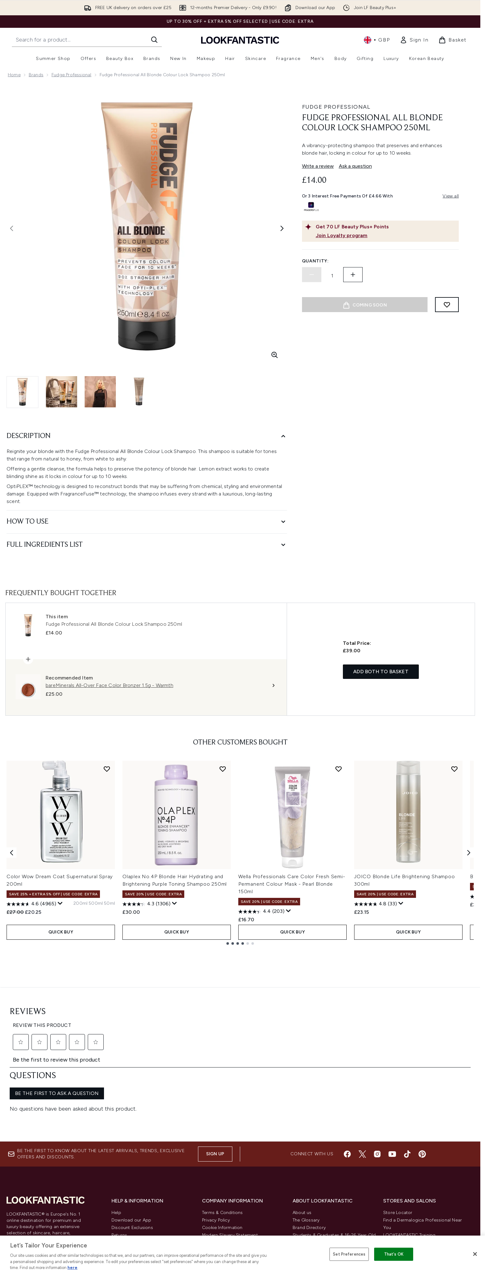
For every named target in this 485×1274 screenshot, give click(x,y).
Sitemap (301, 1199)
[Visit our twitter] (362, 1080)
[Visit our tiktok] (407, 1080)
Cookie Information (222, 1154)
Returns (119, 1161)
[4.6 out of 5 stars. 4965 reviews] (31, 904)
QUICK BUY (60, 932)
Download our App (131, 1146)
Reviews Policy (217, 1176)
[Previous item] (12, 853)
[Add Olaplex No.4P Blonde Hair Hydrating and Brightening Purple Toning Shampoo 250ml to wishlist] (222, 768)
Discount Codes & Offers (319, 1176)
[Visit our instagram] (377, 1080)
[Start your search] (87, 40)
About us (302, 1139)
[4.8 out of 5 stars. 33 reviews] (375, 904)
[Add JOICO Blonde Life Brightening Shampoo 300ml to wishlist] (454, 768)
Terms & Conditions (222, 1139)
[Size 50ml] (109, 903)
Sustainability (216, 1169)
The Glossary (306, 1146)
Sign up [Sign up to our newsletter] (215, 1080)
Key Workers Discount (315, 1214)
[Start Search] (154, 40)
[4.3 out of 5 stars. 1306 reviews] (146, 904)
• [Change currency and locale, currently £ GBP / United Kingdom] (377, 40)
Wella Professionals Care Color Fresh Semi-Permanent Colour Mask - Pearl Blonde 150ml (291, 883)
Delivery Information (132, 1169)
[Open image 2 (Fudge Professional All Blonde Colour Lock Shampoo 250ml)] (61, 391)
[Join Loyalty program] (386, 235)
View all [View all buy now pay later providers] (451, 196)
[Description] (147, 436)
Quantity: (315, 261)
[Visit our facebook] (347, 1080)
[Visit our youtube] (392, 1080)
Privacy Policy (216, 1146)
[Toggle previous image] (12, 228)
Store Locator (398, 1139)
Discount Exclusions (132, 1154)
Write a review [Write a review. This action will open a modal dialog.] (318, 166)
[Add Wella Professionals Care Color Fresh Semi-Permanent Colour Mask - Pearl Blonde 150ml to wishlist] (338, 768)
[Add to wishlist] (447, 304)
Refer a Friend (307, 1206)
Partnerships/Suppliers (316, 1191)
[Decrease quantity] (311, 274)
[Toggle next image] (282, 228)
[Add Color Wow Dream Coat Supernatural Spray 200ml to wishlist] (106, 768)
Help (116, 1139)
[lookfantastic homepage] (240, 40)
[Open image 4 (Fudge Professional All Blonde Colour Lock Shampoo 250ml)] (139, 391)
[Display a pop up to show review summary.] (60, 903)
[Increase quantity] (353, 274)
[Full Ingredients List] (147, 545)
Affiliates (302, 1184)
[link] (414, 40)
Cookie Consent (25, 1184)
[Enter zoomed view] (274, 354)
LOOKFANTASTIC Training (409, 1161)
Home (14, 74)
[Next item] (469, 853)
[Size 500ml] (96, 903)
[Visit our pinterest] (422, 1080)
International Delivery (133, 1176)
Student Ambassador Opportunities (330, 1229)
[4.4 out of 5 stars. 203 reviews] (261, 911)
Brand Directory (309, 1154)
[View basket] (452, 40)
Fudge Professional (72, 74)
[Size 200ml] (80, 903)
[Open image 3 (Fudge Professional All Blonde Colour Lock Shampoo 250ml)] (100, 391)
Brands (36, 74)
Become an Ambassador (319, 1221)
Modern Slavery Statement (230, 1161)
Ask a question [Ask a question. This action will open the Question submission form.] (355, 166)
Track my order (127, 1199)
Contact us (123, 1184)
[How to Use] (147, 521)
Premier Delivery (128, 1191)
